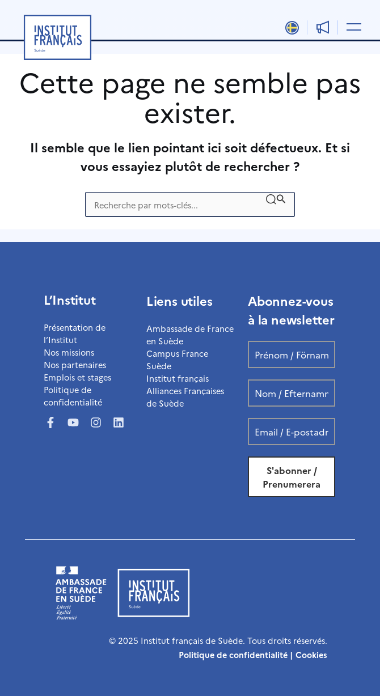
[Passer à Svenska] (292, 27)
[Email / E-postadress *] (291, 431)
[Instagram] (96, 422)
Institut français (177, 378)
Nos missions (69, 352)
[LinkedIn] (118, 422)
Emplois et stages (77, 377)
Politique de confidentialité (73, 395)
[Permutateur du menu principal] (352, 26)
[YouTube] (73, 422)
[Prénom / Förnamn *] (291, 354)
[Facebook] (50, 422)
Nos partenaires (75, 364)
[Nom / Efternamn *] (291, 393)
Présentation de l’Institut (74, 333)
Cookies (311, 654)
